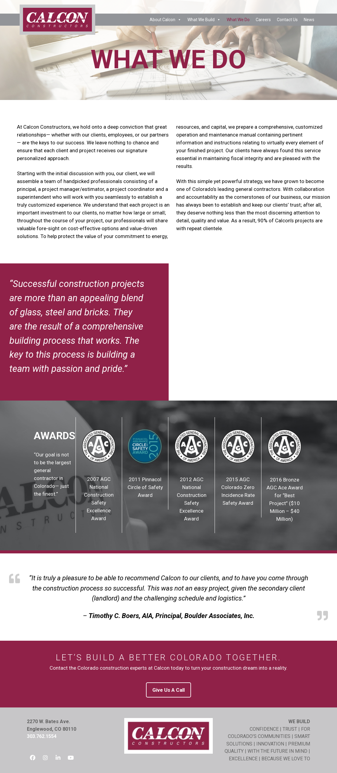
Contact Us (287, 19)
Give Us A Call (168, 690)
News (309, 19)
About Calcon (165, 20)
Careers (263, 19)
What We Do (238, 19)
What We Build (204, 20)
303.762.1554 (42, 736)
